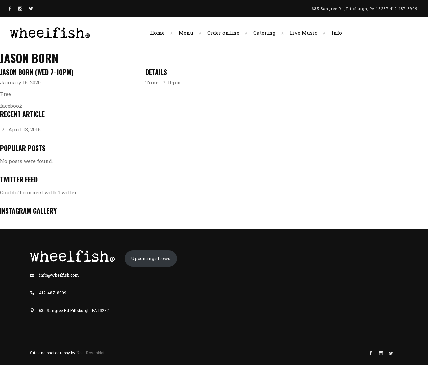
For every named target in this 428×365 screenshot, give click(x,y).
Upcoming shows (150, 258)
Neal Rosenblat (90, 352)
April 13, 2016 (24, 129)
